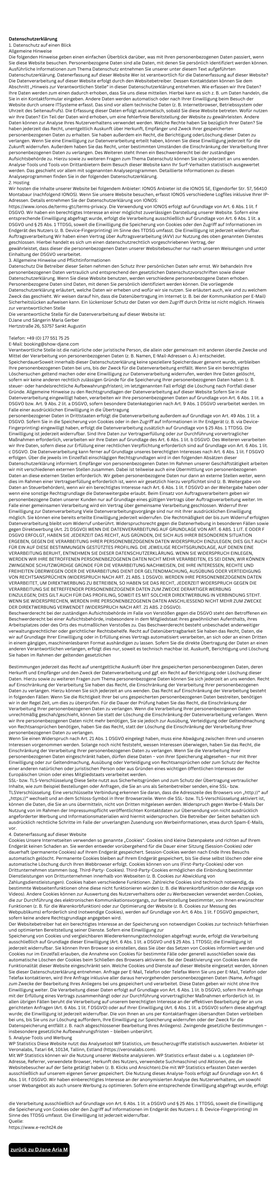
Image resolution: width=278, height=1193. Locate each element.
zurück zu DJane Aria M (39, 1149)
